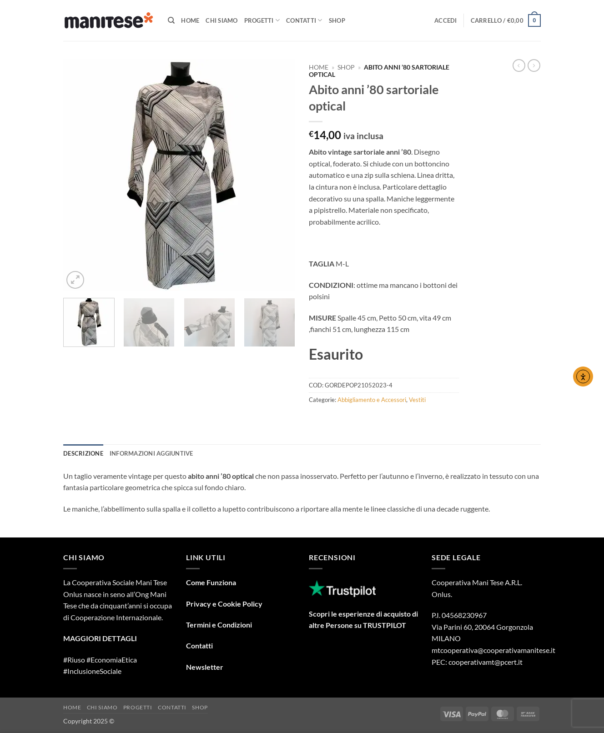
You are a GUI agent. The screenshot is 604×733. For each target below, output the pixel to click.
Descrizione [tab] (83, 453)
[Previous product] (534, 65)
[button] (445, 20)
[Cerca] (171, 20)
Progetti (262, 20)
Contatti (304, 20)
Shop (337, 20)
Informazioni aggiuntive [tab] (151, 453)
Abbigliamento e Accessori (371, 399)
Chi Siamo (221, 20)
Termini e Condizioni (219, 624)
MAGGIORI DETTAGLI (100, 638)
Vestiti (417, 399)
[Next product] (519, 65)
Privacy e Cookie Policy (224, 603)
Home (190, 20)
